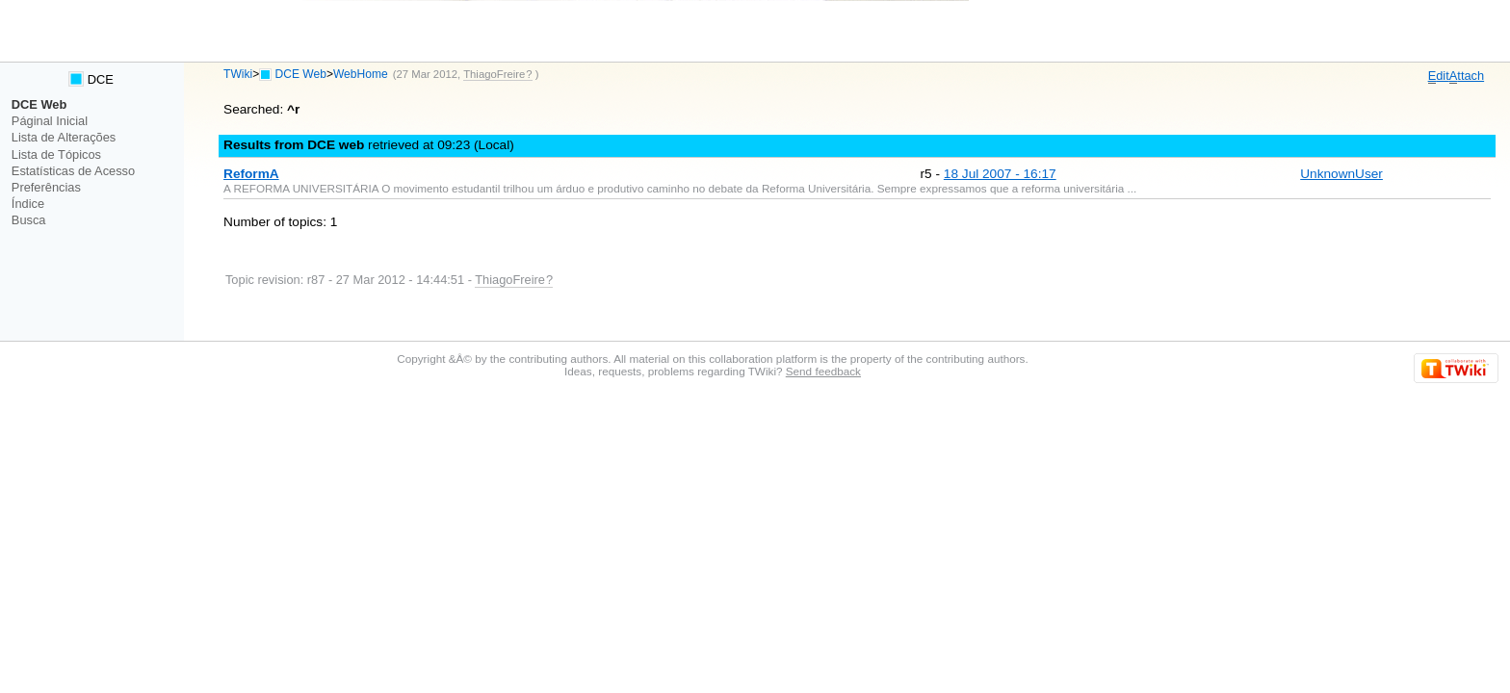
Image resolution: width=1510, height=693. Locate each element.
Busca (29, 220)
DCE (91, 79)
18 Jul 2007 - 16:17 (1000, 174)
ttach (1466, 76)
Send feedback (823, 371)
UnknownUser (1341, 174)
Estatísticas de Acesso (73, 171)
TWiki (237, 74)
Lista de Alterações (64, 137)
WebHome (360, 74)
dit (1438, 76)
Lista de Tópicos (56, 154)
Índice (28, 203)
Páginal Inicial (50, 121)
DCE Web (300, 74)
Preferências (46, 187)
